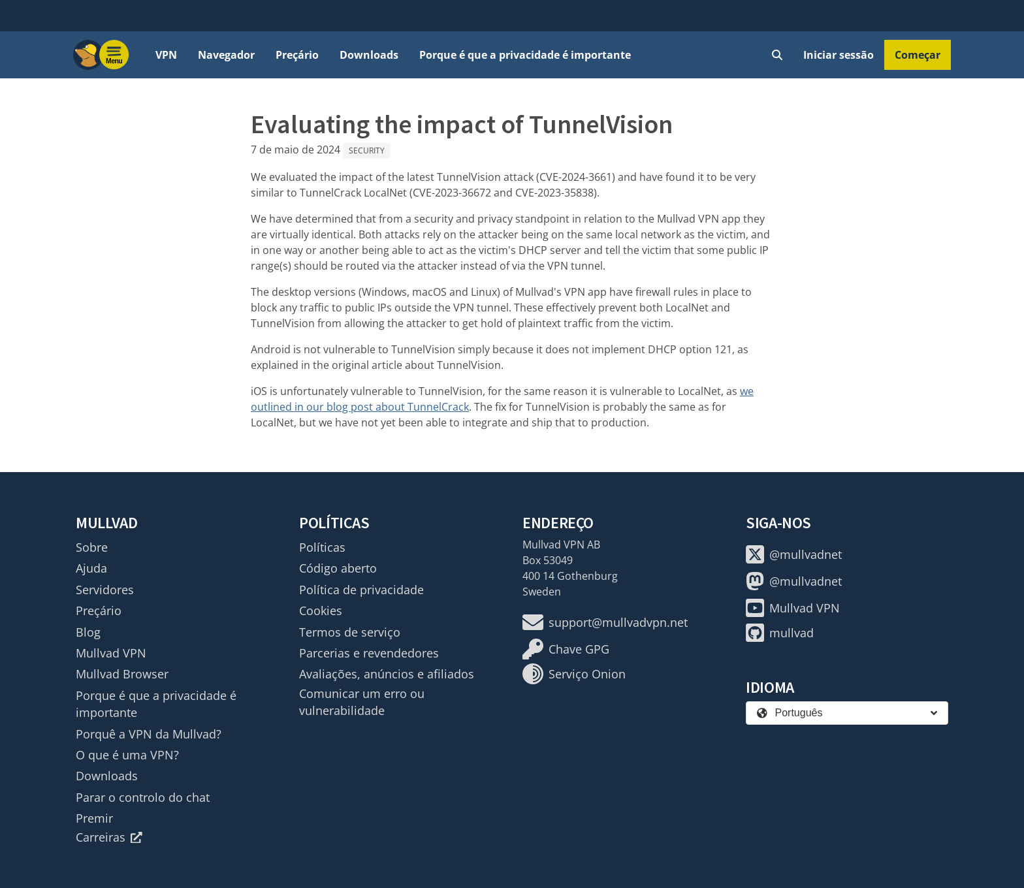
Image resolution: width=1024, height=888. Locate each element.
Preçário (297, 55)
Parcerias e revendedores (369, 653)
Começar (917, 55)
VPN (166, 55)
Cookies (320, 610)
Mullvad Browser (122, 674)
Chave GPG (565, 649)
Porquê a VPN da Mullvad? (148, 734)
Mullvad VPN (111, 653)
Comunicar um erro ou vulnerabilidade (361, 702)
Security (367, 150)
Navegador (226, 55)
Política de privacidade (361, 589)
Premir (94, 818)
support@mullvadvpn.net (605, 622)
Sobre (92, 547)
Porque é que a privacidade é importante (525, 55)
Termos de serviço (349, 632)
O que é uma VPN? (127, 755)
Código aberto (338, 568)
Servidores (105, 589)
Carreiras (109, 837)
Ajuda (91, 568)
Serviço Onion (574, 673)
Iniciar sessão (838, 55)
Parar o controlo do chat (143, 797)
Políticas (322, 547)
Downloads (369, 55)
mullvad (780, 632)
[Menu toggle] (114, 55)
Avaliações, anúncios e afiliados (386, 674)
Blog (88, 632)
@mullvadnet (794, 554)
